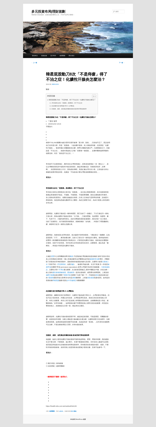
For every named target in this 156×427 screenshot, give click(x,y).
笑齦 (72, 264)
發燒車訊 (35, 55)
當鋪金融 (44, 55)
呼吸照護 (56, 280)
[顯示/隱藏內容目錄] (93, 96)
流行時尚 (53, 55)
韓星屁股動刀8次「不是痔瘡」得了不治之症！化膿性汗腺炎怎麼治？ (72, 100)
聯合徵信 (71, 55)
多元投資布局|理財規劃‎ (48, 11)
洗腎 (52, 256)
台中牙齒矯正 (71, 280)
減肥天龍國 (50, 275)
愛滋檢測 (70, 272)
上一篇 (34, 62)
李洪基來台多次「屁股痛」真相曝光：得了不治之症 (67, 103)
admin (61, 411)
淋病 (74, 278)
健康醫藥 (62, 55)
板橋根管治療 (95, 259)
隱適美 (51, 278)
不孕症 (61, 270)
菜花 (97, 275)
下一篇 (122, 62)
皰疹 (71, 256)
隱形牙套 (67, 275)
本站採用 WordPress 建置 (78, 419)
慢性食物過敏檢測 (59, 272)
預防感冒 (90, 278)
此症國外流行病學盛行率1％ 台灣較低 (63, 106)
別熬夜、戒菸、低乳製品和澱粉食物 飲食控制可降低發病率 (69, 109)
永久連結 (73, 411)
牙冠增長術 (61, 264)
